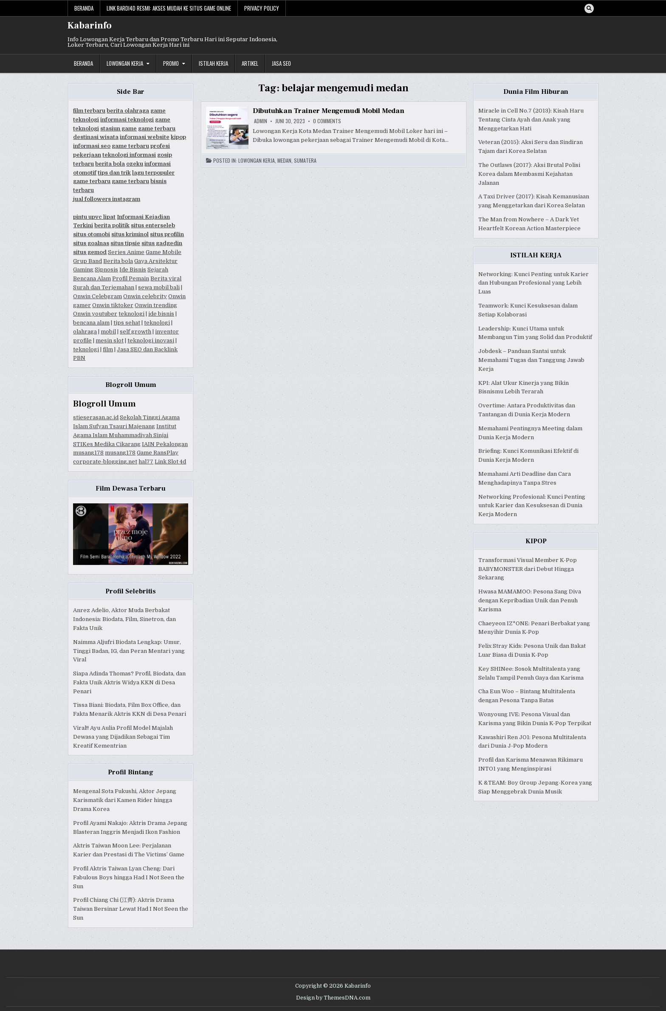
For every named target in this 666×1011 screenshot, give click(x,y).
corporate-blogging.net (105, 461)
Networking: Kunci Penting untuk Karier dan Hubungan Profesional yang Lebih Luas (533, 283)
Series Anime (126, 252)
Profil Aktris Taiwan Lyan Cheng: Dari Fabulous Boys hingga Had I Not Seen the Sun (128, 877)
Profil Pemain (130, 278)
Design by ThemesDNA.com (333, 998)
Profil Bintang (130, 772)
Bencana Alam (92, 278)
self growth (135, 331)
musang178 (88, 452)
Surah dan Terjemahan (103, 287)
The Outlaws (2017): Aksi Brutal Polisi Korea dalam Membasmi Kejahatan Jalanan (529, 174)
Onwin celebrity (145, 296)
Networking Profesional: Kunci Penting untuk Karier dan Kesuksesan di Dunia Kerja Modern (531, 506)
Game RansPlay (157, 452)
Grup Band (87, 261)
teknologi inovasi (150, 340)
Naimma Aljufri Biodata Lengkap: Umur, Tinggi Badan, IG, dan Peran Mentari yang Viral (129, 651)
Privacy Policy (261, 8)
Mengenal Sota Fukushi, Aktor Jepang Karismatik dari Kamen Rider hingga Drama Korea (124, 800)
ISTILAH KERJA (536, 255)
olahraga (85, 331)
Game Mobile (163, 252)
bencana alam (91, 322)
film (108, 349)
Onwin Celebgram (97, 296)
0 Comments (327, 121)
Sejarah (157, 269)
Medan (284, 160)
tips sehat (126, 322)
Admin (260, 121)
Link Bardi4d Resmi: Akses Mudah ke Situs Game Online (169, 8)
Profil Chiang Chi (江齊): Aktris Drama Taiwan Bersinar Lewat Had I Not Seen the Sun (130, 909)
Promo (171, 63)
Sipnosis (106, 269)
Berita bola (118, 261)
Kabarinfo (90, 25)
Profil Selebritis (130, 591)
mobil (108, 331)
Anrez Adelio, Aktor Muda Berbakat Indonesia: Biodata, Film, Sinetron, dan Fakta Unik (124, 619)
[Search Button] (589, 8)
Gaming (83, 269)
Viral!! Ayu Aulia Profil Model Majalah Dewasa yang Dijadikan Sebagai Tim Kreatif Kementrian (123, 737)
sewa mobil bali (159, 287)
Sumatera (305, 160)
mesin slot (110, 340)
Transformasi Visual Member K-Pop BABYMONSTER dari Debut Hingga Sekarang (527, 569)
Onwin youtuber (95, 314)
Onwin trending (156, 305)
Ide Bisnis (132, 269)
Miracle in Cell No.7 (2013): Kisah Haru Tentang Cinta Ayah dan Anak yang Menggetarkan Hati (531, 119)
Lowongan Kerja (125, 63)
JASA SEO (281, 63)
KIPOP (536, 541)
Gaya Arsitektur (156, 261)
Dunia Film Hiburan (535, 92)
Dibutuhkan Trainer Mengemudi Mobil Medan (328, 111)
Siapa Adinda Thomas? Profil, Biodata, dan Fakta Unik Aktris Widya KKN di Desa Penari (129, 682)
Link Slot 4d (170, 461)
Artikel (250, 63)
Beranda (83, 8)
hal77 (145, 461)
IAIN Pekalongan (165, 444)
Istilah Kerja (213, 63)
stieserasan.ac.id (96, 417)
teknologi (131, 314)
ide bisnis (161, 314)
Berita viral (165, 278)
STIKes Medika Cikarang (107, 444)
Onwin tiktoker (112, 305)
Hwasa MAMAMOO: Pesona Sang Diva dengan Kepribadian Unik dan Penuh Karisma (529, 600)
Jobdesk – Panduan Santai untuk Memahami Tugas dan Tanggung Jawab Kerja (531, 360)
